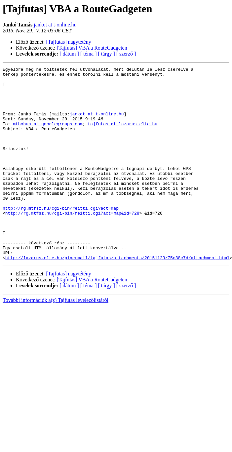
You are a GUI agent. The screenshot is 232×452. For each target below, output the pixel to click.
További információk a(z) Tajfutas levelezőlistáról (55, 339)
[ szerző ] (126, 54)
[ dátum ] (69, 54)
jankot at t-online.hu (55, 24)
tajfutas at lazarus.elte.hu (122, 136)
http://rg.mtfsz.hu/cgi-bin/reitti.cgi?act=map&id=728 (72, 243)
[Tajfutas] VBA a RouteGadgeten (92, 48)
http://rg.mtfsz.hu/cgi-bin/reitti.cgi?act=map (61, 237)
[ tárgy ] (106, 54)
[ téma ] (88, 54)
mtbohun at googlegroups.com (48, 136)
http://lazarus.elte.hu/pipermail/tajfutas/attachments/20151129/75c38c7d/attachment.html (117, 296)
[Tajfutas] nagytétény (68, 42)
